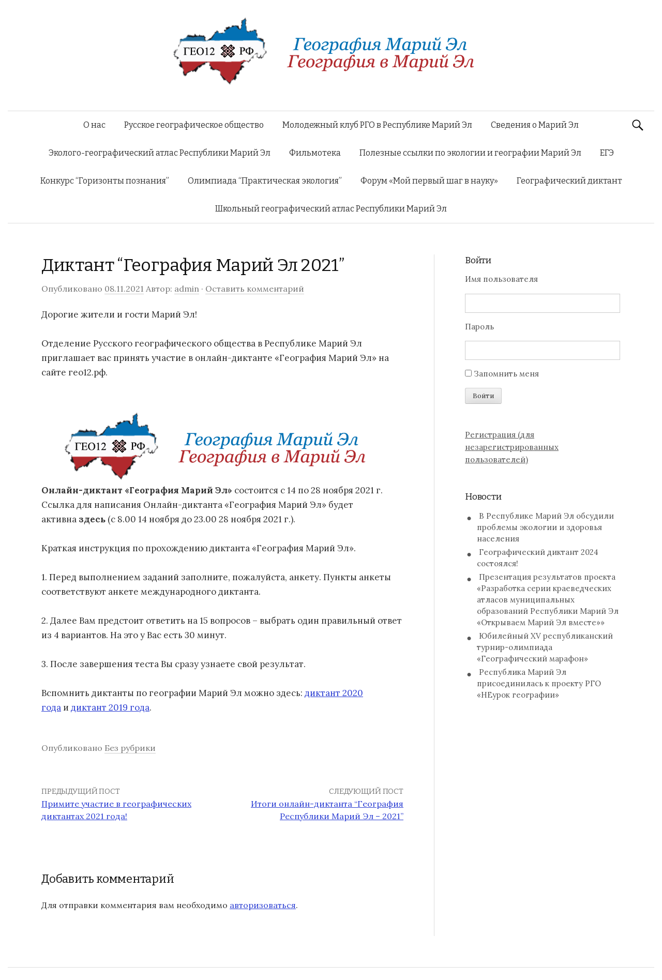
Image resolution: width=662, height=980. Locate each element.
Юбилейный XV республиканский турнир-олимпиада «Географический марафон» (545, 647)
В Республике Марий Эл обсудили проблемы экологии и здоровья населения (545, 527)
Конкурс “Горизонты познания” (104, 181)
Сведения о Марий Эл (535, 125)
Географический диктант (569, 181)
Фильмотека (315, 153)
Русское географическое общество (194, 125)
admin (186, 288)
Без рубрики (130, 748)
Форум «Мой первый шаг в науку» (429, 181)
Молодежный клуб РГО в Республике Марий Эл (377, 125)
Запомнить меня (506, 374)
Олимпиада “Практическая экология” (265, 181)
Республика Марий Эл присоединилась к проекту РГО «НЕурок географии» (539, 683)
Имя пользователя (501, 279)
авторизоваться (263, 905)
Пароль (479, 326)
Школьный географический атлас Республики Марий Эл (331, 209)
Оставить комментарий (254, 288)
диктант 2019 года (110, 707)
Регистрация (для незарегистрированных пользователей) (512, 447)
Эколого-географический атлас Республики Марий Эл (159, 153)
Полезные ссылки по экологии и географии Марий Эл (470, 153)
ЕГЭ (607, 153)
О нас (94, 125)
